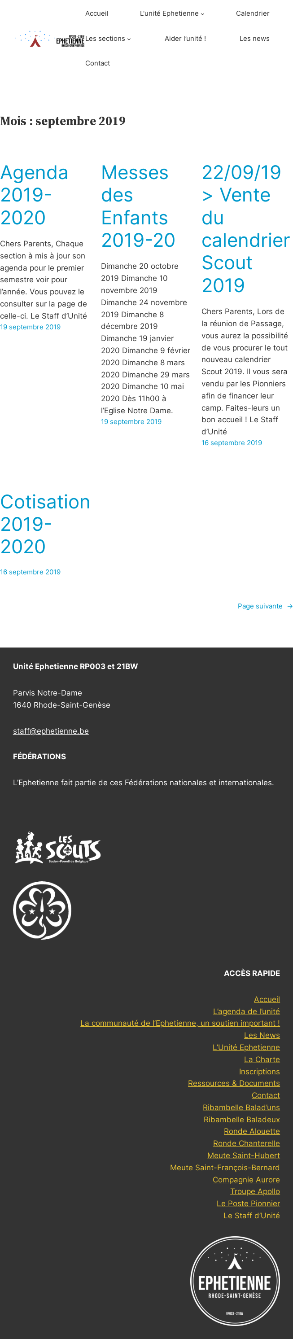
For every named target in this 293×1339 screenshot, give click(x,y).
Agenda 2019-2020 (34, 195)
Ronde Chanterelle (246, 1143)
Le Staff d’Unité (251, 1215)
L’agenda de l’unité (246, 1011)
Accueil (267, 999)
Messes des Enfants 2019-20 (138, 206)
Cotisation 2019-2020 (45, 524)
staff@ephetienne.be (51, 730)
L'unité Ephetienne (169, 13)
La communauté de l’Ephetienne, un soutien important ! (180, 1023)
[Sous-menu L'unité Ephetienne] (203, 14)
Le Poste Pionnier (248, 1203)
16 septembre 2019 (231, 443)
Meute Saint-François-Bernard (225, 1167)
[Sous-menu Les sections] (129, 39)
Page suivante (265, 606)
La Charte (262, 1059)
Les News (262, 1035)
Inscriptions (259, 1071)
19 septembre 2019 (30, 327)
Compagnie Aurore (246, 1179)
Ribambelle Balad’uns (241, 1107)
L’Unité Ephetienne (246, 1047)
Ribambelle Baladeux (242, 1119)
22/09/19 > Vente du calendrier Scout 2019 (245, 229)
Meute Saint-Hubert (243, 1155)
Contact (266, 1095)
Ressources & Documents (234, 1083)
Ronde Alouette (252, 1131)
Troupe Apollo (255, 1191)
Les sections (105, 39)
